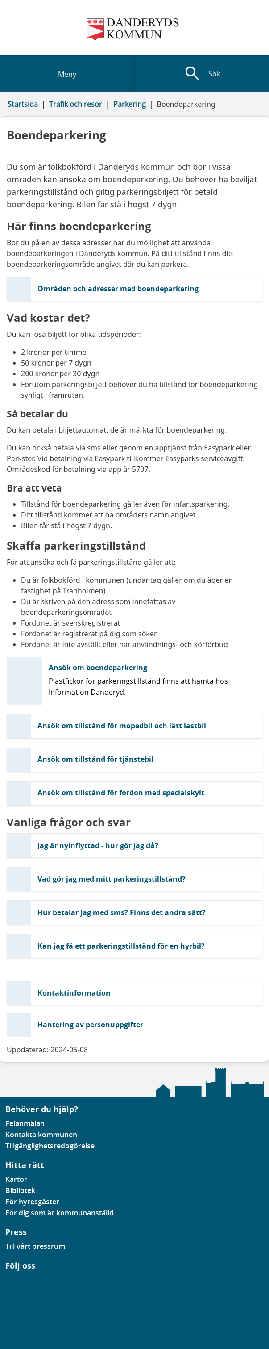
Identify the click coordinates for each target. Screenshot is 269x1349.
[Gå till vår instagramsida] (18, 1282)
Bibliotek (20, 1190)
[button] (134, 289)
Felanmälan (25, 1123)
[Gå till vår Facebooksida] (5, 1282)
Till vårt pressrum (35, 1246)
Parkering (129, 104)
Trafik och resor (75, 104)
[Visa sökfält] (202, 73)
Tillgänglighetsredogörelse (50, 1146)
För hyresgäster (32, 1201)
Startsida (23, 104)
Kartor (16, 1179)
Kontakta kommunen (41, 1134)
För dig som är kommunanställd (59, 1213)
